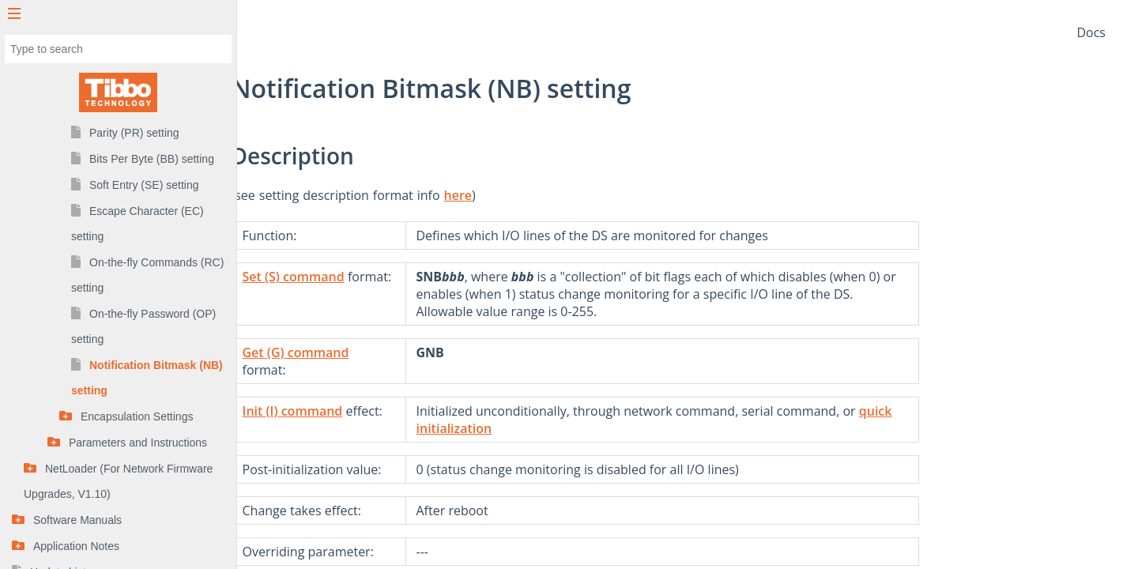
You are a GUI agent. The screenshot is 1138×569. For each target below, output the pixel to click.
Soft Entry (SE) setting (144, 185)
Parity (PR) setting (134, 132)
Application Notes (76, 546)
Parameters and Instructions (138, 442)
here (570, 195)
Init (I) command (405, 411)
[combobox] (118, 49)
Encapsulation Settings (137, 416)
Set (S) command (406, 276)
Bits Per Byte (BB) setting (151, 159)
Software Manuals (77, 520)
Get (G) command (408, 352)
